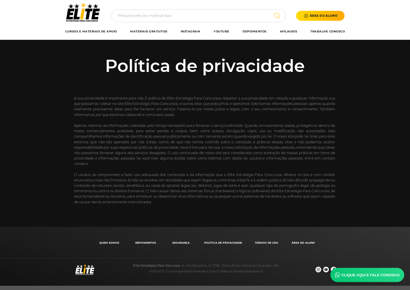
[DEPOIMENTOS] (146, 242)
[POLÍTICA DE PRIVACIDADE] (224, 242)
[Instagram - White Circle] (318, 269)
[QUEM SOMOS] (110, 242)
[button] (320, 16)
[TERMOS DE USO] (267, 242)
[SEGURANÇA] (181, 242)
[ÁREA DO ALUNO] (303, 242)
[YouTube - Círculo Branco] (326, 269)
